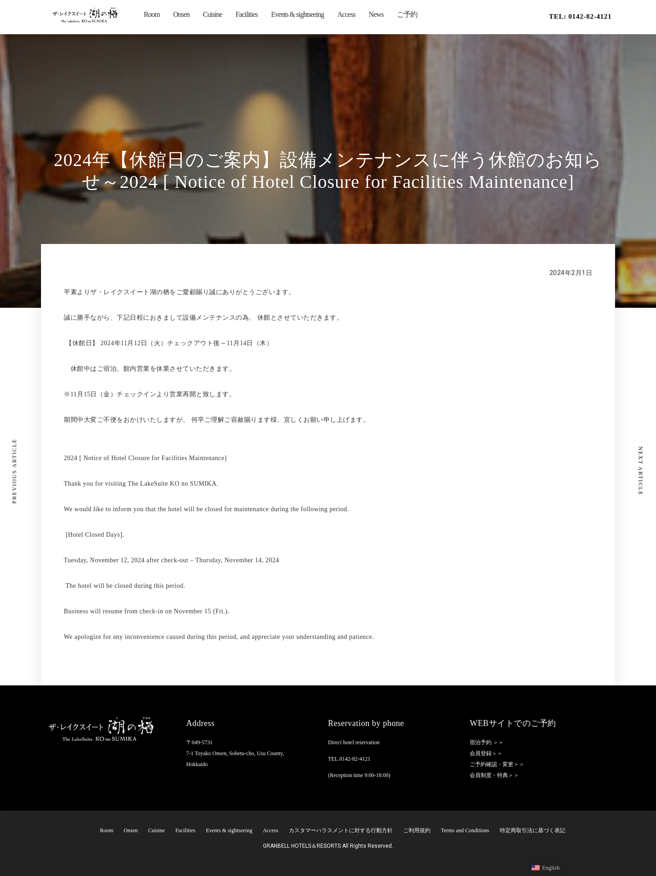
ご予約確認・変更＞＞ (497, 764)
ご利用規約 (416, 830)
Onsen (181, 14)
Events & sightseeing (297, 14)
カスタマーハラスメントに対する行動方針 (341, 830)
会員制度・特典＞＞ (494, 775)
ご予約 (407, 14)
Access (346, 14)
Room (152, 14)
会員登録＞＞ (486, 753)
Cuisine (212, 14)
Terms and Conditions (465, 830)
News (376, 14)
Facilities (247, 14)
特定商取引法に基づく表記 (532, 830)
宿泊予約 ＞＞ (487, 742)
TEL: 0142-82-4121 (580, 16)
